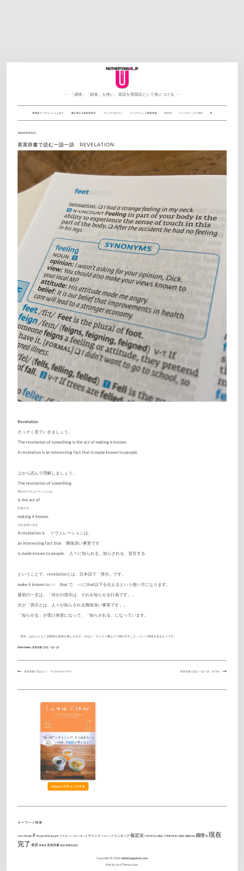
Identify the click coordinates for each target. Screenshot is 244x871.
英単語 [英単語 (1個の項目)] (42, 845)
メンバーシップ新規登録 (143, 113)
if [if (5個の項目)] (33, 835)
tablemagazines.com (134, 858)
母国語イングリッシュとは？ (48, 113)
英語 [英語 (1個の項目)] (62, 845)
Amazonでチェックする (68, 786)
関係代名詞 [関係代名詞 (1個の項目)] (72, 845)
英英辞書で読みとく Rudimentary (48, 671)
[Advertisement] (122, 31)
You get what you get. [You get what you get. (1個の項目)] (47, 835)
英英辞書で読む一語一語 (45, 647)
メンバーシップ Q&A (191, 113)
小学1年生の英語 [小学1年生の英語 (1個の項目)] (153, 835)
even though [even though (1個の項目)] (25, 835)
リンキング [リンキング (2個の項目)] (122, 835)
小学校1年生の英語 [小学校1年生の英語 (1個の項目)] (173, 835)
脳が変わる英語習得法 (83, 113)
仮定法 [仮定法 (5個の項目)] (137, 835)
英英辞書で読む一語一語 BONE (200, 671)
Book (168, 113)
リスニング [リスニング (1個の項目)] (107, 835)
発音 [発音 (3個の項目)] (34, 845)
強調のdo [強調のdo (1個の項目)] (190, 835)
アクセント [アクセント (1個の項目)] (66, 835)
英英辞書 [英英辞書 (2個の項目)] (53, 845)
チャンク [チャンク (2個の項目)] (94, 835)
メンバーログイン (113, 113)
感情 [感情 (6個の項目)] (200, 835)
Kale (108, 864)
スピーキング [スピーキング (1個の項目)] (80, 835)
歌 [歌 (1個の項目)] (207, 835)
